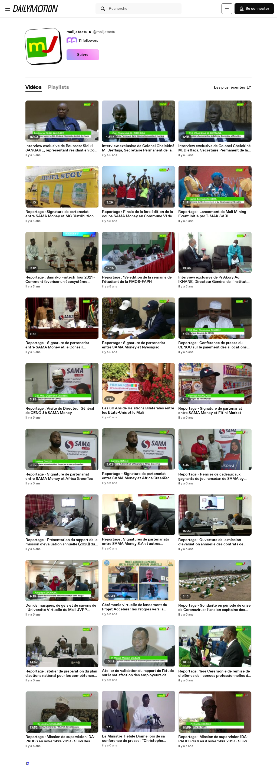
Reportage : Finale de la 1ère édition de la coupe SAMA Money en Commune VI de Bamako (137, 214)
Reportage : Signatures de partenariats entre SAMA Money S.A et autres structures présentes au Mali (135, 541)
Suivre (82, 54)
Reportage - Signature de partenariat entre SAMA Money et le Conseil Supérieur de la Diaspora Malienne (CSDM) (57, 345)
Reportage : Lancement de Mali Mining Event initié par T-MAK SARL (212, 214)
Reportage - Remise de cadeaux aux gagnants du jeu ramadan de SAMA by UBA (211, 476)
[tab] (33, 87)
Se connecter (254, 8)
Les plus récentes (233, 87)
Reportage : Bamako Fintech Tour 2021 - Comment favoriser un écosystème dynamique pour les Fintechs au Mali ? (60, 279)
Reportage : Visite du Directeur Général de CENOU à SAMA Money (59, 410)
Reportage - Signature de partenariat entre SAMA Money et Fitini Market (210, 410)
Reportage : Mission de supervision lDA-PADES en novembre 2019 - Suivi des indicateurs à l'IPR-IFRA (60, 739)
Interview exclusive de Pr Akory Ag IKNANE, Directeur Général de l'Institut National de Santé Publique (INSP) (212, 279)
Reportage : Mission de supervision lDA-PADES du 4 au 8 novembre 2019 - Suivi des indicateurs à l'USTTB (213, 739)
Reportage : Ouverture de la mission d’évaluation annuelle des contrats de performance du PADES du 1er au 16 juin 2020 (212, 542)
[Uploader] (227, 8)
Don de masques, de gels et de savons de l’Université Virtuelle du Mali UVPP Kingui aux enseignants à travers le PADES (60, 607)
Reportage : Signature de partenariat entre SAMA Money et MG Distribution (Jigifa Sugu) (59, 214)
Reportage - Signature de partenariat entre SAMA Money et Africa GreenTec (59, 476)
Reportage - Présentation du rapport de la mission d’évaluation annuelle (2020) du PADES (61, 542)
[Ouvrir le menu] (7, 8)
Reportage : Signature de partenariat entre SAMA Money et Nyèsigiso (133, 345)
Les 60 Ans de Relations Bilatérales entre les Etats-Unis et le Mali (138, 410)
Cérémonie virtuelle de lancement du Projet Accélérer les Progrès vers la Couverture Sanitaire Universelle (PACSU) (134, 607)
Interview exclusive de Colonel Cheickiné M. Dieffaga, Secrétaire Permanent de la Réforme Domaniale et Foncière (214, 148)
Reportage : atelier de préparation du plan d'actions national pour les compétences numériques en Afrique (61, 673)
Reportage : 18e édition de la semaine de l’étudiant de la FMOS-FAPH (137, 279)
